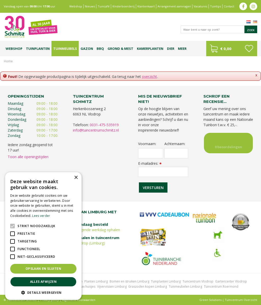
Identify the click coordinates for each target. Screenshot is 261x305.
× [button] (76, 178)
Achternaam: (174, 144)
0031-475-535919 (104, 124)
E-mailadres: (150, 163)
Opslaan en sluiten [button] (43, 268)
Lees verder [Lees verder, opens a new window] (41, 216)
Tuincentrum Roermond (221, 286)
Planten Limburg (96, 281)
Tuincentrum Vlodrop (197, 281)
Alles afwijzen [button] (43, 281)
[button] (43, 292)
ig (253, 6)
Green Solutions (210, 300)
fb (243, 6)
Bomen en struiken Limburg (129, 281)
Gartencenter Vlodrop (231, 281)
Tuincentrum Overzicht (241, 300)
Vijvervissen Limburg (112, 286)
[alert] (43, 236)
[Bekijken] (231, 48)
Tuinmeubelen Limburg (185, 286)
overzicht (149, 76)
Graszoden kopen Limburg (147, 286)
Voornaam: (147, 144)
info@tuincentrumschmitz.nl (96, 130)
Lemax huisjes (85, 286)
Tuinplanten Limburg (166, 281)
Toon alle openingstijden (28, 156)
